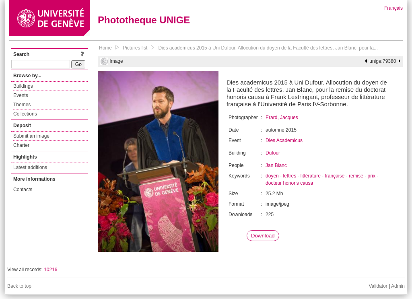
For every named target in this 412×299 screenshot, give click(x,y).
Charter (21, 145)
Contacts (22, 189)
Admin (398, 286)
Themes (22, 104)
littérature (311, 176)
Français (393, 8)
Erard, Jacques (282, 117)
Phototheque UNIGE (144, 19)
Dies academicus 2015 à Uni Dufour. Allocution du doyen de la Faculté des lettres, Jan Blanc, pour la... (268, 48)
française (335, 176)
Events (20, 95)
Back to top (19, 286)
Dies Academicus (284, 140)
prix (371, 176)
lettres (289, 176)
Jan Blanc (276, 165)
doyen (272, 176)
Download (263, 236)
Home (105, 48)
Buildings (23, 86)
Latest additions (30, 167)
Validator (378, 286)
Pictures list (135, 48)
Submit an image (31, 136)
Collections (25, 114)
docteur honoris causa (289, 183)
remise (356, 176)
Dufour (273, 153)
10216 (50, 269)
